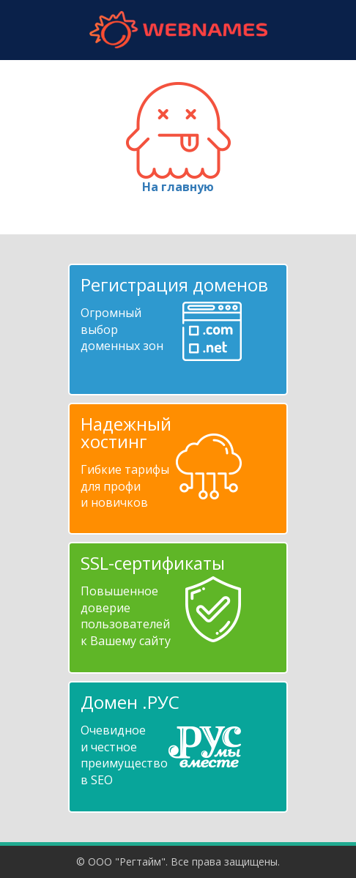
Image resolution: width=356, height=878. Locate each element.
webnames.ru (178, 29)
